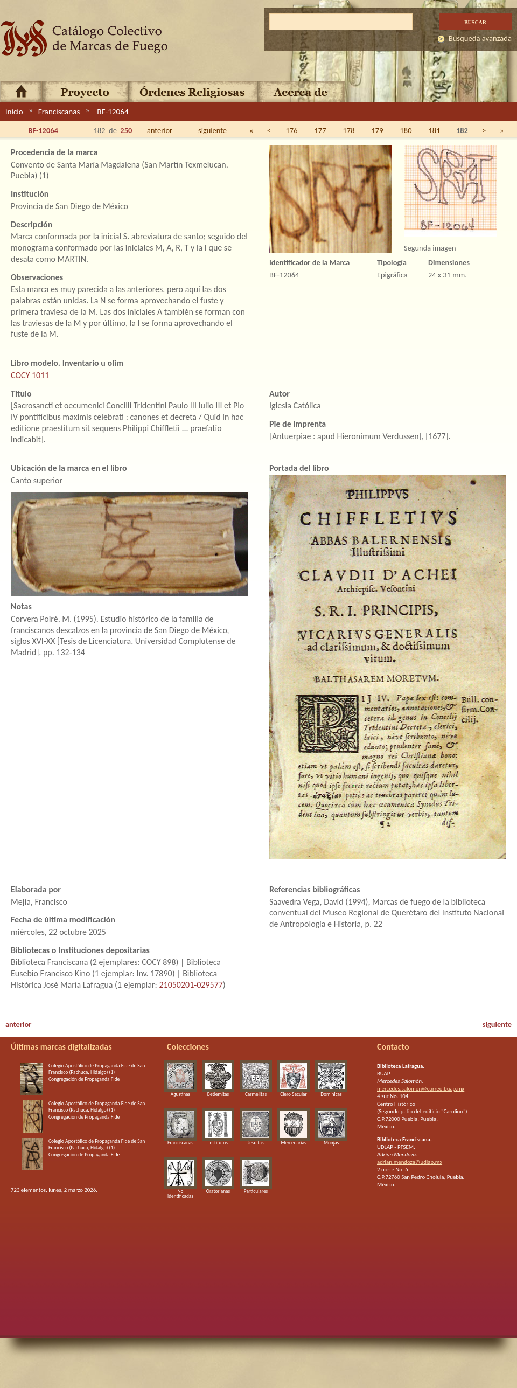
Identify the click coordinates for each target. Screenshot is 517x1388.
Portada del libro (299, 468)
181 (435, 130)
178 (349, 130)
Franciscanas (59, 111)
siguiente (212, 130)
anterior (159, 130)
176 (292, 130)
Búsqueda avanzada (480, 38)
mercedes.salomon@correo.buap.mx (420, 1088)
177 (320, 130)
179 (377, 130)
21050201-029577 (190, 985)
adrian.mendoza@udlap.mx (409, 1161)
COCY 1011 (30, 375)
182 (462, 130)
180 (406, 130)
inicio (14, 111)
